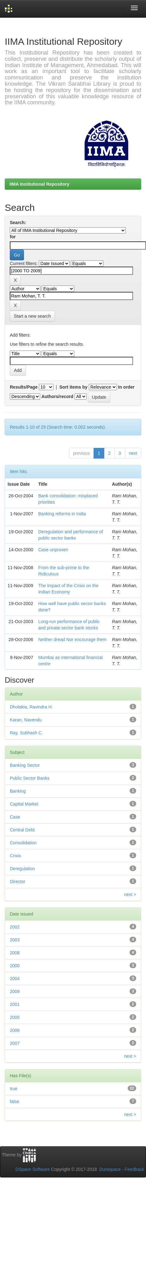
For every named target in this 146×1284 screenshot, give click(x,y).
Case (15, 816)
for (13, 236)
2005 (15, 1017)
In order (126, 387)
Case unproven (53, 549)
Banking (18, 791)
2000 (15, 965)
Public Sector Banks (29, 778)
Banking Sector (25, 765)
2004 (15, 978)
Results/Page (24, 387)
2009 (15, 991)
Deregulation (22, 868)
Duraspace (110, 1169)
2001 (15, 1004)
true (13, 1088)
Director (17, 881)
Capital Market (24, 804)
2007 (15, 1043)
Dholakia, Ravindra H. (31, 706)
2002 (15, 926)
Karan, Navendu (26, 719)
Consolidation (23, 842)
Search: (18, 222)
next (133, 453)
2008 (15, 952)
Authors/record (57, 396)
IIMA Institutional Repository (39, 184)
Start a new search (32, 316)
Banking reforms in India (62, 513)
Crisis (15, 855)
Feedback (134, 1169)
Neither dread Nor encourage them (72, 639)
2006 (15, 1030)
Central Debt (22, 829)
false (14, 1101)
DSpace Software (32, 1169)
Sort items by (73, 387)
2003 (15, 939)
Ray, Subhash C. (26, 732)
